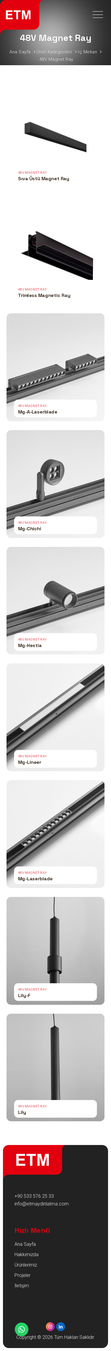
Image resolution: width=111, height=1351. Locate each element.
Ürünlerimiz (26, 1265)
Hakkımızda (26, 1254)
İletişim (22, 1285)
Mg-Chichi (29, 529)
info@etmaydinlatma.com (42, 1204)
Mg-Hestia (30, 645)
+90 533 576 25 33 (34, 1196)
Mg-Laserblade (35, 879)
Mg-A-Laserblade (37, 412)
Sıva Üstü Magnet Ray (43, 178)
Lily (22, 1112)
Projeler (22, 1275)
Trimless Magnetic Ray (44, 295)
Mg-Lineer (29, 762)
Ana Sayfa (25, 1244)
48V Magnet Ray (32, 173)
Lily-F (24, 995)
